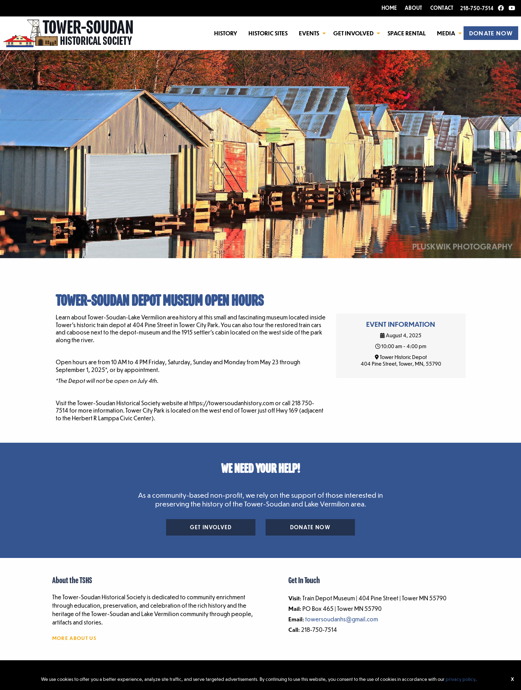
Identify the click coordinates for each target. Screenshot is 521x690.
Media (446, 33)
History (225, 33)
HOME (389, 7)
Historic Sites (268, 33)
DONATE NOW (491, 33)
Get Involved (353, 33)
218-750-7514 (476, 8)
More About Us (74, 638)
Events (309, 33)
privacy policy (460, 679)
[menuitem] (225, 33)
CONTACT (441, 7)
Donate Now (310, 527)
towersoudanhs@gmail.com (341, 619)
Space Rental (407, 33)
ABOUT (413, 7)
